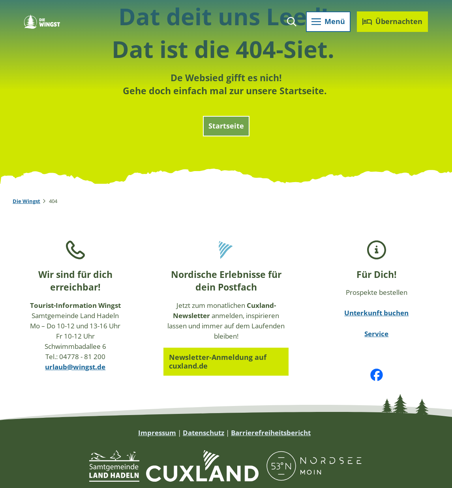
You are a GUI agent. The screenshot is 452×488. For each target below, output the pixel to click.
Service (377, 333)
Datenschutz (203, 432)
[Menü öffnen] (327, 23)
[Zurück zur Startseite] (43, 23)
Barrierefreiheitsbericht (271, 432)
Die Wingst (26, 201)
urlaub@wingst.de (75, 366)
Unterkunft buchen (377, 312)
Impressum (157, 432)
